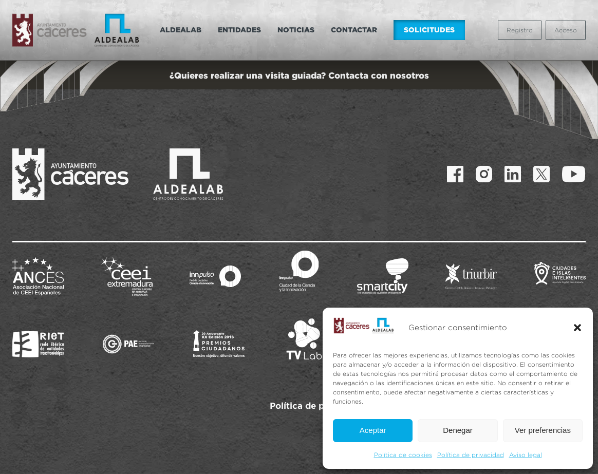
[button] (577, 328)
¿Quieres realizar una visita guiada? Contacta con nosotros (299, 75)
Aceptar (373, 430)
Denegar (458, 430)
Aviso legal (525, 454)
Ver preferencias (543, 430)
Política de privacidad (470, 454)
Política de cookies (403, 454)
